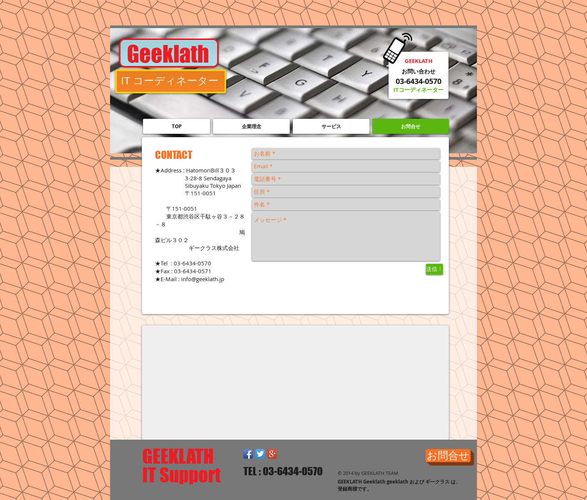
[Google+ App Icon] (272, 454)
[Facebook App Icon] (248, 454)
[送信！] (434, 269)
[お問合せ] (448, 455)
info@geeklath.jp (202, 279)
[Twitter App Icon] (260, 454)
